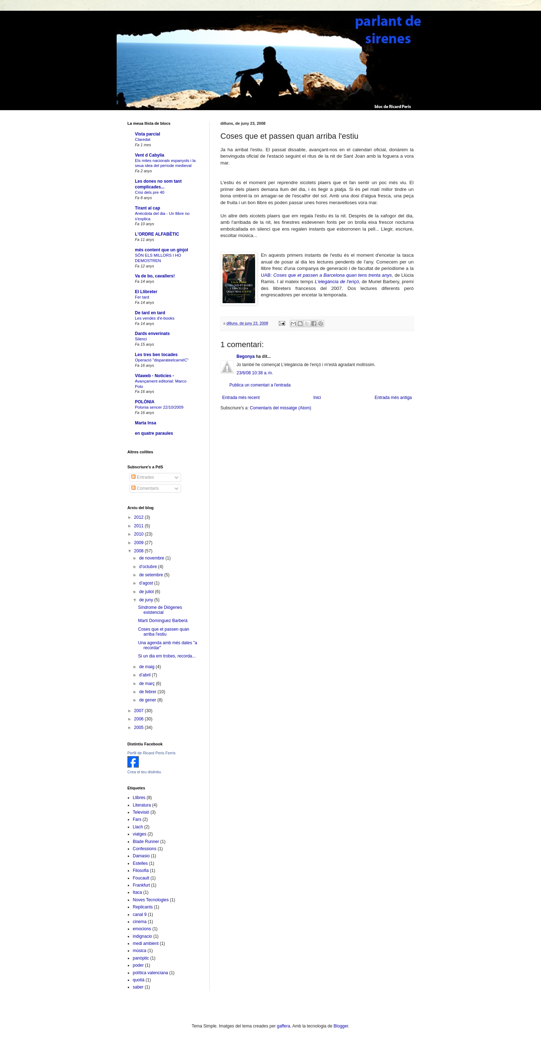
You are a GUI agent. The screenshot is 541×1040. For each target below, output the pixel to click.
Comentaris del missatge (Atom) (280, 407)
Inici (317, 397)
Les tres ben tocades (156, 354)
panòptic (141, 958)
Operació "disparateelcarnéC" (162, 360)
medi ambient (146, 943)
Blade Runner (146, 841)
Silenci (141, 339)
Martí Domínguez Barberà (162, 620)
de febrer (148, 691)
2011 (139, 525)
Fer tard (142, 297)
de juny (146, 599)
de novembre (152, 558)
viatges (139, 834)
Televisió (141, 812)
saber (138, 987)
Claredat (142, 139)
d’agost (146, 583)
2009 (139, 542)
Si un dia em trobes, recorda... (167, 656)
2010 (139, 534)
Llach (138, 826)
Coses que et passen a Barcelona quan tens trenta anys (332, 275)
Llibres (139, 797)
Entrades (142, 477)
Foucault (141, 878)
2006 (139, 718)
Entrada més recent (241, 397)
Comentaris (145, 488)
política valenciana (150, 972)
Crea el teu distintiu (144, 772)
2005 (139, 727)
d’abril (145, 674)
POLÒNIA (145, 401)
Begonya (246, 356)
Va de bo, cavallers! (155, 276)
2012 (139, 517)
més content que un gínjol (161, 249)
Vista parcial (147, 134)
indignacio (142, 936)
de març (147, 683)
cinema (140, 921)
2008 (139, 550)
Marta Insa (145, 422)
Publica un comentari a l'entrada (260, 385)
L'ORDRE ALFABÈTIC (157, 234)
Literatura (142, 805)
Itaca (137, 892)
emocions (142, 928)
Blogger (340, 1026)
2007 (139, 710)
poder (138, 965)
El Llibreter (146, 291)
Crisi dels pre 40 (149, 192)
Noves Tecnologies (151, 899)
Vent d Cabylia (149, 155)
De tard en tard (150, 312)
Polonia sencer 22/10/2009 (159, 407)
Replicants (143, 907)
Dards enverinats (152, 333)
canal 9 (140, 914)
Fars (137, 819)
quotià (139, 979)
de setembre (151, 574)
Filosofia (141, 870)
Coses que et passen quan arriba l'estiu (163, 632)
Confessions (144, 848)
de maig (147, 666)
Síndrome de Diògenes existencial (160, 610)
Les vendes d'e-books (154, 318)
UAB (265, 275)
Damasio (141, 855)
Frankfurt (141, 885)
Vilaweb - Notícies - (154, 375)
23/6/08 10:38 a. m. (255, 372)
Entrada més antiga (393, 397)
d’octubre (148, 566)
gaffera (283, 1026)
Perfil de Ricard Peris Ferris (151, 753)
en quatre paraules (154, 433)
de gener (148, 700)
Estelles (140, 863)
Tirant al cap (147, 208)
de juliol (147, 591)
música (139, 950)
